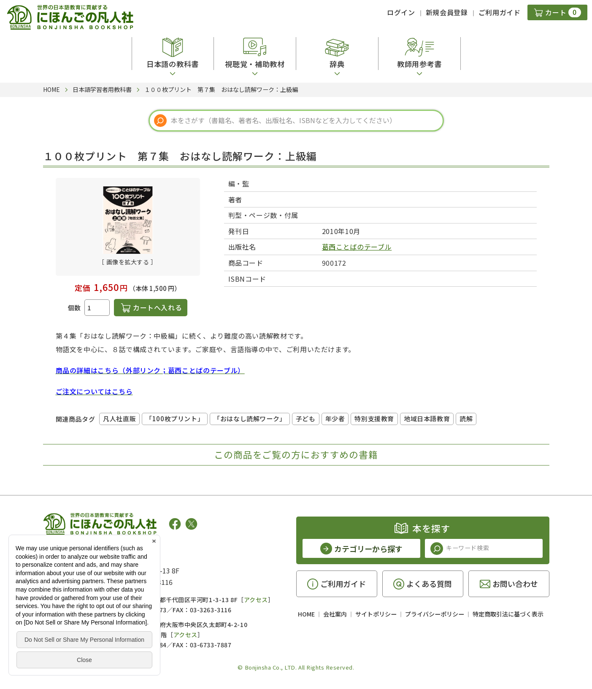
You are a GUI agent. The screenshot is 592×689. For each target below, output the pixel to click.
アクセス (256, 599)
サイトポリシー (376, 614)
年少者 (335, 418)
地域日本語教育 (427, 418)
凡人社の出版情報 (78, 550)
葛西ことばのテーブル (357, 247)
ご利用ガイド (499, 12)
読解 (466, 418)
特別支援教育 (374, 418)
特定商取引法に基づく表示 (508, 614)
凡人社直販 (119, 418)
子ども (306, 418)
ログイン (401, 12)
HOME (306, 614)
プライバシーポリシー (434, 614)
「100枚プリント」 (175, 418)
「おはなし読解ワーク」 (250, 418)
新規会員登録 (447, 12)
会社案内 (335, 614)
